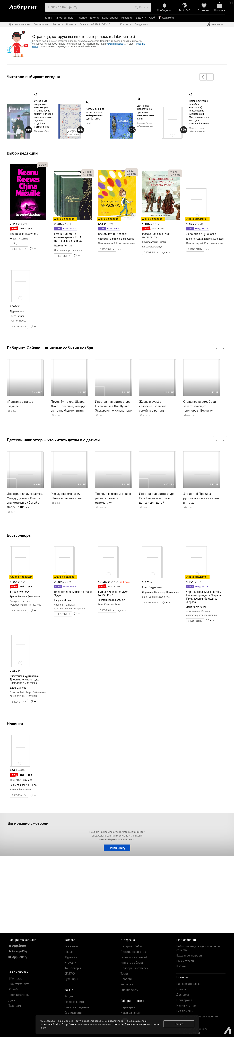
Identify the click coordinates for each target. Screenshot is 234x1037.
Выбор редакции (22, 153)
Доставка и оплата (19, 24)
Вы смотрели (185, 961)
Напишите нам (186, 1005)
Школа (94, 17)
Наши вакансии (130, 1013)
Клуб (152, 17)
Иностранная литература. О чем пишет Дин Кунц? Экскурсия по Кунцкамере (113, 406)
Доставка (182, 994)
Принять (179, 1024)
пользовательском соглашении (94, 1024)
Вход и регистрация (189, 955)
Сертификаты (41, 24)
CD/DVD (69, 973)
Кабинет (182, 966)
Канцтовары (110, 17)
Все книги (71, 946)
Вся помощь (184, 1011)
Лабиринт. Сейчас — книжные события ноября (50, 348)
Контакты (125, 24)
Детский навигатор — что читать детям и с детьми (53, 440)
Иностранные (64, 17)
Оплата (181, 989)
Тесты (124, 973)
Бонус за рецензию (77, 1007)
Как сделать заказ (188, 984)
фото (43, 164)
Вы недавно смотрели (28, 823)
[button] (202, 77)
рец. (87, 171)
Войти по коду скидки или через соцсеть (198, 948)
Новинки (15, 723)
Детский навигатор (133, 952)
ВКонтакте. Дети (19, 984)
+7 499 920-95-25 (100, 24)
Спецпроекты (129, 990)
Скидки (84, 24)
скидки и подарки (115, 43)
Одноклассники (19, 995)
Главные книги (74, 1002)
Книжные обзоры (132, 962)
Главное (81, 17)
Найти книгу (117, 848)
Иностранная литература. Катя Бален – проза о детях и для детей (157, 498)
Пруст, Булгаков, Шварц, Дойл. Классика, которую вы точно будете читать (68, 406)
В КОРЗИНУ (19, 249)
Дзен (11, 1000)
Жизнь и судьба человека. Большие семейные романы (152, 406)
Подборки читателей (134, 968)
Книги (49, 17)
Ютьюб (13, 989)
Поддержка (141, 24)
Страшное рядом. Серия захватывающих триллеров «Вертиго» (200, 406)
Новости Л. (127, 979)
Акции (68, 996)
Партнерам (127, 1007)
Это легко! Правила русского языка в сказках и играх (201, 498)
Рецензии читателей (134, 957)
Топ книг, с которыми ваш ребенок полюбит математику (113, 498)
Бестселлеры (19, 535)
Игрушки (127, 17)
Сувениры (71, 979)
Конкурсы (127, 984)
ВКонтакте (15, 978)
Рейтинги (58, 24)
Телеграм (14, 1006)
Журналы (70, 957)
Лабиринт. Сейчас (132, 946)
